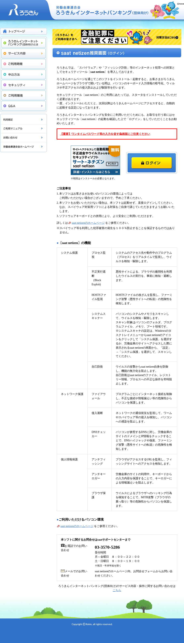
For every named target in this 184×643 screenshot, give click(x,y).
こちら (117, 590)
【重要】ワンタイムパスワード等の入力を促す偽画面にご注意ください (105, 133)
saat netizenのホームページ (88, 222)
